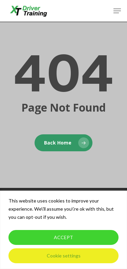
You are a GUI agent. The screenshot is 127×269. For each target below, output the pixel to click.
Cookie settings (64, 255)
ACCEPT (63, 237)
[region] (63, 230)
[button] (117, 10)
